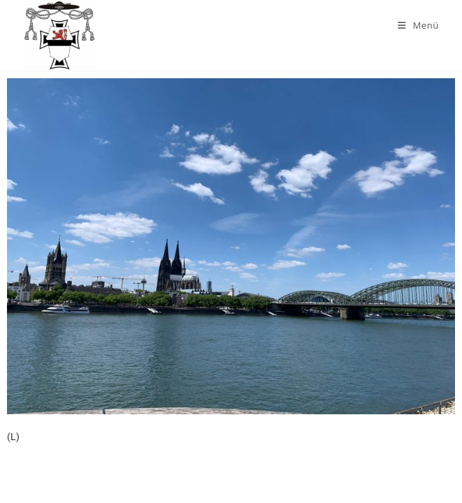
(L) (13, 436)
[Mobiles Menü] (418, 25)
